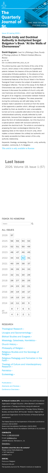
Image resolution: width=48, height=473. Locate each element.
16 (11, 297)
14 (23, 297)
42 (23, 258)
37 (29, 263)
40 (11, 263)
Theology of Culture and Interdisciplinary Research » (21, 365)
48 (11, 252)
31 (17, 275)
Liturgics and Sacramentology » (17, 332)
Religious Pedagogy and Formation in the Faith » (22, 359)
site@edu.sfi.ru (7, 455)
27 (17, 280)
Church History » (10, 344)
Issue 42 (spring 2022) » (11, 33)
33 (28, 269)
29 (28, 275)
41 (28, 258)
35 (17, 269)
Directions (6, 444)
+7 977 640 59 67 (8, 452)
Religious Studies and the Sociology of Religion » (20, 353)
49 (28, 246)
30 (23, 275)
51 (17, 246)
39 (17, 263)
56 (11, 241)
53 (28, 241)
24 (11, 286)
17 (29, 292)
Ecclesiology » (8, 374)
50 (23, 246)
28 (11, 280)
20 (11, 292)
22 (23, 286)
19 (17, 292)
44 (11, 258)
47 (17, 252)
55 (17, 241)
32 (11, 275)
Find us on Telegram (8, 461)
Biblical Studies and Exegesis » (17, 336)
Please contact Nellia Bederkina (12, 450)
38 (23, 263)
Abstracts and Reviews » (11, 386)
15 (17, 297)
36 (11, 269)
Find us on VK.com (8, 464)
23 (17, 286)
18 (23, 292)
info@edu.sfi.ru (12, 438)
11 (17, 303)
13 (28, 297)
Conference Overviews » (11, 389)
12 (11, 303)
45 (28, 252)
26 (23, 280)
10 (23, 303)
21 (28, 286)
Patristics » (7, 370)
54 (23, 241)
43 (17, 258)
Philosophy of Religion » (13, 348)
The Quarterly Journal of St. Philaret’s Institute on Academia (21, 467)
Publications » (7, 383)
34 (23, 269)
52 (11, 246)
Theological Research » (13, 329)
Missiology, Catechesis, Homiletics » (19, 340)
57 (12, 235)
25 (28, 280)
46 (23, 252)
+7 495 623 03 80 (13, 435)
